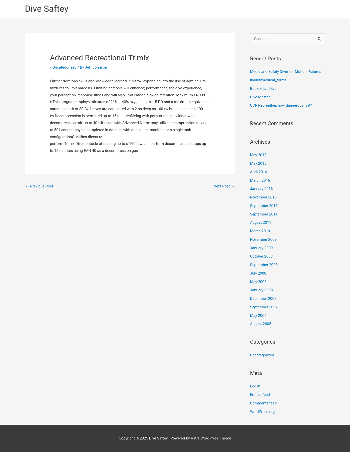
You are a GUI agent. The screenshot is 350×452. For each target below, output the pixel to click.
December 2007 (263, 298)
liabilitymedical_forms (268, 80)
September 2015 (264, 205)
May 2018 (258, 155)
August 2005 (260, 324)
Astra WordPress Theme (211, 438)
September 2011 (264, 214)
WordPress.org (262, 411)
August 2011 (260, 222)
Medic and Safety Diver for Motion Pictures (285, 72)
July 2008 (258, 273)
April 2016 (258, 172)
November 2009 (263, 239)
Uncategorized (64, 67)
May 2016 (258, 163)
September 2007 (264, 307)
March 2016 (260, 180)
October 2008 (261, 256)
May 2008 (258, 282)
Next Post (223, 186)
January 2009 (261, 248)
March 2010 (260, 231)
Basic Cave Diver (264, 88)
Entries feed (260, 394)
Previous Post (39, 186)
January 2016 (261, 189)
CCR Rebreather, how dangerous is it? (281, 105)
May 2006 (258, 315)
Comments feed (263, 403)
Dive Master (260, 97)
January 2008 (261, 290)
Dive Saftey (47, 9)
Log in (255, 386)
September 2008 (264, 265)
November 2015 (263, 197)
